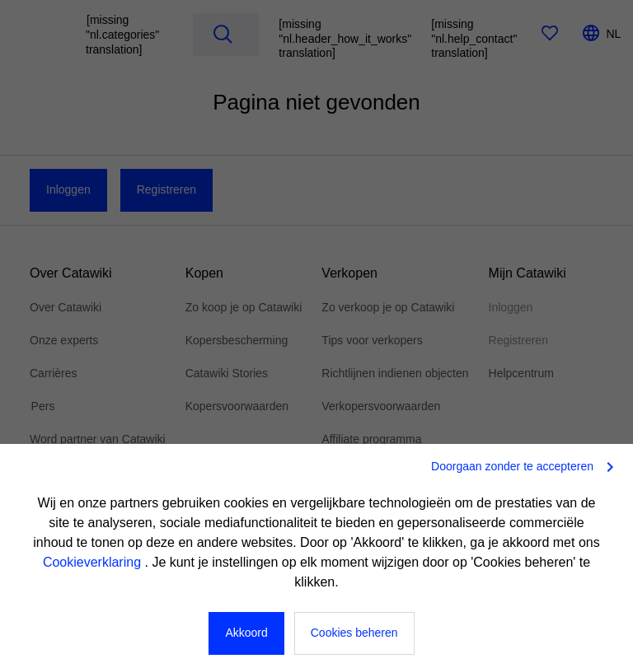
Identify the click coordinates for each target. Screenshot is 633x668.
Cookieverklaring (94, 562)
